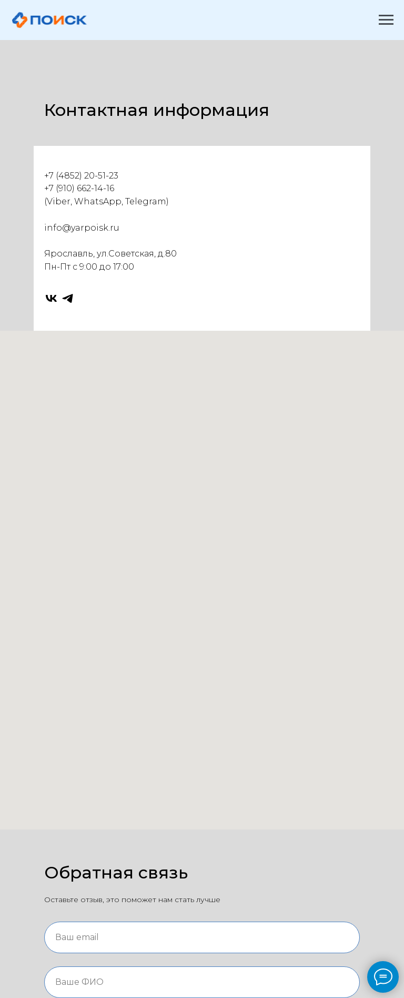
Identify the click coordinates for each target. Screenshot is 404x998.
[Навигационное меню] (386, 20)
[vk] (51, 298)
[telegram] (67, 298)
